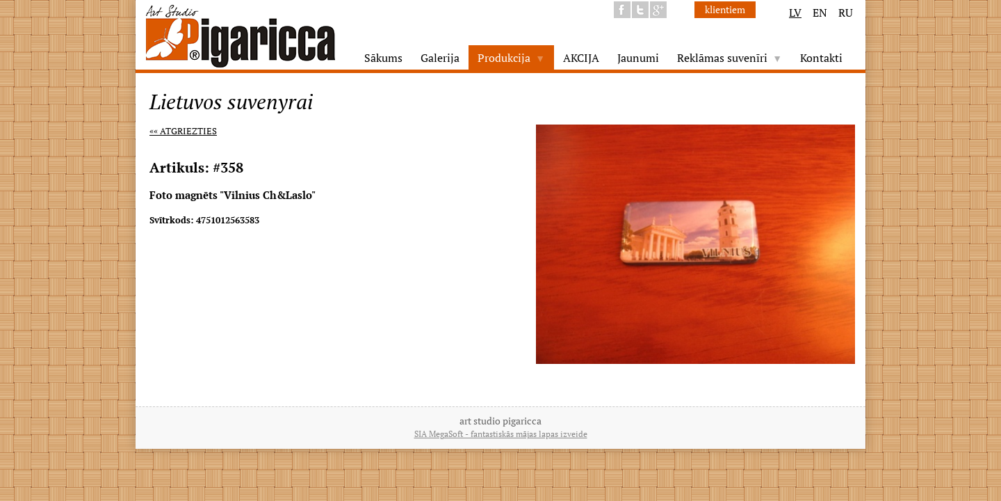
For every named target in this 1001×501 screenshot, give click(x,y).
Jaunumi (638, 57)
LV (795, 12)
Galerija (440, 57)
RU (845, 12)
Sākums (383, 57)
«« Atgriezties (183, 131)
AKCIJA (581, 57)
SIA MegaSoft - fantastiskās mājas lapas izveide (500, 434)
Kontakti (821, 57)
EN (820, 12)
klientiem (725, 9)
